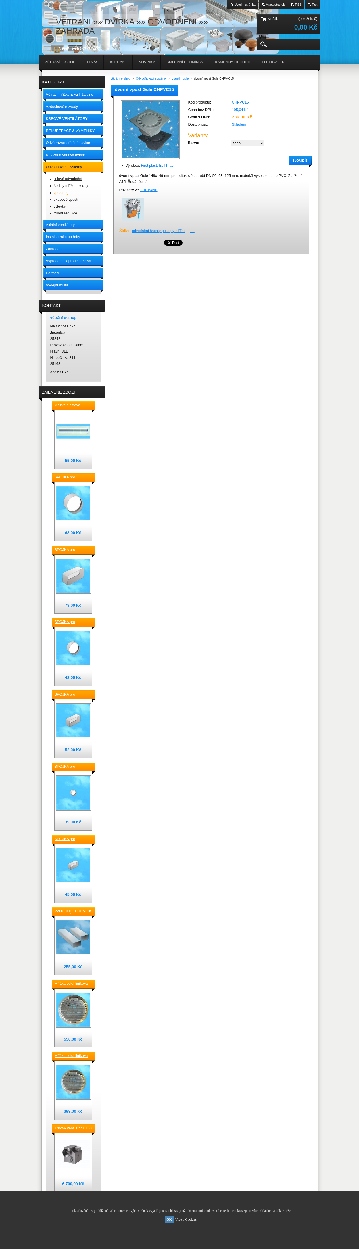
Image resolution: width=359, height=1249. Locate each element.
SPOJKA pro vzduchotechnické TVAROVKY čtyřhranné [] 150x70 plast (71, 694)
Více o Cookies (186, 1219)
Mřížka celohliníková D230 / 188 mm (71, 983)
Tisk (315, 4)
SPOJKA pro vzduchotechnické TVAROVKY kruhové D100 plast (72, 766)
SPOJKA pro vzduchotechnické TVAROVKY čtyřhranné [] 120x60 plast (71, 839)
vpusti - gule (180, 78)
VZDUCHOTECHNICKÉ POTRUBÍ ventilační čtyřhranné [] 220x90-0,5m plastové (73, 911)
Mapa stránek (275, 4)
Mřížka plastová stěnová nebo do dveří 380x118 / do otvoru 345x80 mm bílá (73, 405)
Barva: (193, 143)
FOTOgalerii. (149, 190)
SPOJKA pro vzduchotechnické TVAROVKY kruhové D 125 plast (72, 622)
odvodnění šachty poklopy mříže (158, 231)
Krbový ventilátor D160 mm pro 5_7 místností (73, 1128)
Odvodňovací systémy (151, 78)
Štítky (124, 230)
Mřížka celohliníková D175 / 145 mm (71, 1056)
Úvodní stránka (245, 4)
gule (191, 231)
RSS (298, 4)
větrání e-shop (121, 78)
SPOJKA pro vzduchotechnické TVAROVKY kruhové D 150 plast (72, 477)
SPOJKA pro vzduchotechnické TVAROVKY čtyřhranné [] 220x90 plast (71, 550)
